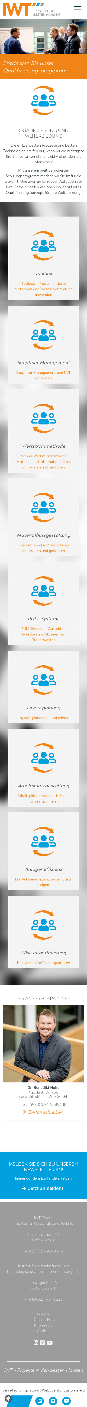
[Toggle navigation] (77, 9)
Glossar (43, 1314)
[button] (8, 1398)
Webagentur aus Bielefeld (63, 1390)
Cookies (43, 1331)
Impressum (43, 1325)
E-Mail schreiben (45, 1112)
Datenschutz (43, 1320)
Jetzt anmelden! (45, 1188)
